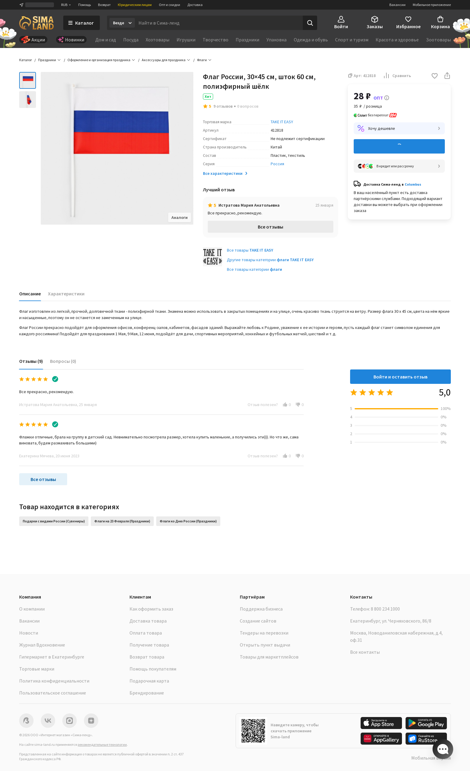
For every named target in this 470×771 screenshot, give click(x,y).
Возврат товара (146, 657)
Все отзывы (270, 227)
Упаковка (276, 40)
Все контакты (365, 652)
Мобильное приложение (432, 4)
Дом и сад (105, 40)
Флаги (202, 60)
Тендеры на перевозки (264, 633)
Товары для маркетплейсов (269, 657)
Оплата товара (145, 633)
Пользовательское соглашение (52, 693)
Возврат (104, 4)
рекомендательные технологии (102, 744)
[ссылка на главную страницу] (36, 23)
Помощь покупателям (152, 669)
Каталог (25, 60)
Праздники (247, 40)
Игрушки (186, 40)
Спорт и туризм (351, 40)
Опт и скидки (169, 4)
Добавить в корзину (399, 146)
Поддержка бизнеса (261, 609)
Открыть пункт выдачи (265, 645)
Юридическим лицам (135, 4)
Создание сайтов (258, 621)
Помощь (84, 4)
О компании (32, 609)
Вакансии (397, 4)
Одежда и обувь (311, 40)
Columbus (413, 184)
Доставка (195, 4)
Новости (28, 633)
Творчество (215, 40)
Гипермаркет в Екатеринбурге (51, 657)
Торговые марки (36, 669)
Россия (277, 163)
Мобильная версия (431, 758)
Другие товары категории (270, 259)
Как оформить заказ (151, 609)
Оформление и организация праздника (98, 60)
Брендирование (146, 693)
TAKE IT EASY (282, 121)
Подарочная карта (149, 681)
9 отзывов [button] (223, 106)
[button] (434, 76)
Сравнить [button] (397, 75)
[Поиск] (310, 23)
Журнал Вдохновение (42, 645)
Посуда (130, 40)
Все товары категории (254, 269)
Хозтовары (157, 40)
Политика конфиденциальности (54, 681)
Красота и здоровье (397, 40)
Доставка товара (148, 621)
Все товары (250, 250)
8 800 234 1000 (385, 609)
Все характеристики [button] (225, 173)
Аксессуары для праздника (164, 60)
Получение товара (149, 645)
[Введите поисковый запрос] (219, 23)
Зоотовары (438, 40)
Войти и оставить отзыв (400, 377)
